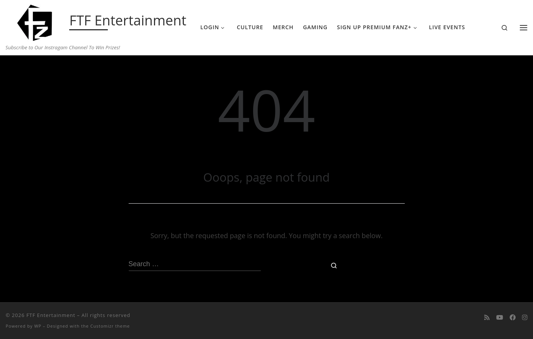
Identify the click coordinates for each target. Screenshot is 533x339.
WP (37, 326)
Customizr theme (110, 326)
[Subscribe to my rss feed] (486, 317)
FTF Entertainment (50, 315)
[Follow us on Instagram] (524, 317)
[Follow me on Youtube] (499, 317)
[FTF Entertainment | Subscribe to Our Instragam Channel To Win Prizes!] (36, 21)
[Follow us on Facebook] (513, 317)
